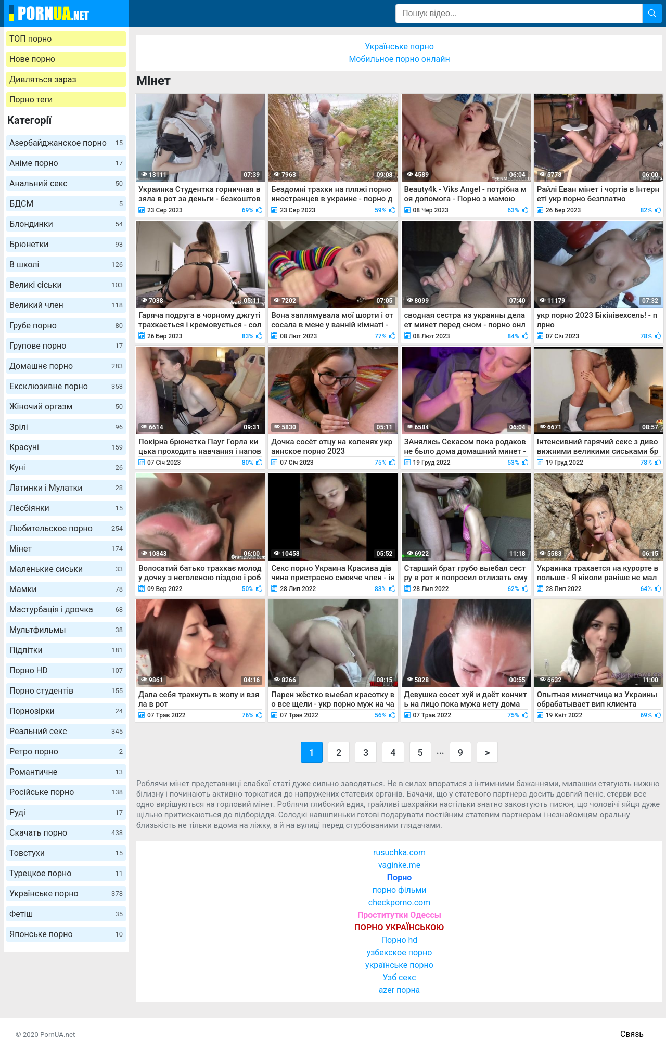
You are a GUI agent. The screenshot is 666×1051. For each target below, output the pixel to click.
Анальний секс (66, 183)
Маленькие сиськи (66, 569)
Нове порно (32, 59)
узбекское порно (399, 952)
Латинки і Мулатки (66, 488)
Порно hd (399, 940)
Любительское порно (66, 528)
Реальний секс (66, 731)
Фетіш (66, 914)
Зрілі (66, 427)
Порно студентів (66, 691)
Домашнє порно (66, 366)
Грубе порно (66, 325)
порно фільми (399, 890)
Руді (66, 812)
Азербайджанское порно (66, 143)
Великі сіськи (66, 285)
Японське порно (66, 934)
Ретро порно (66, 752)
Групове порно (66, 346)
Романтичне (66, 772)
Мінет (66, 549)
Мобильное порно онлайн (399, 59)
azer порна (399, 990)
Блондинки (66, 224)
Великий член (66, 305)
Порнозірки (66, 711)
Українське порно (66, 894)
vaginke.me (399, 865)
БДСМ (66, 204)
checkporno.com (399, 902)
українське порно (399, 965)
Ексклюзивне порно (66, 386)
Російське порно (66, 792)
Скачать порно (66, 833)
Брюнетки (66, 244)
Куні (66, 467)
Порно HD (66, 670)
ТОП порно (30, 39)
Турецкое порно (66, 873)
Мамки (66, 589)
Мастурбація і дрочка (66, 609)
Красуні (66, 447)
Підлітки (66, 650)
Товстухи (66, 853)
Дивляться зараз (42, 79)
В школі (66, 265)
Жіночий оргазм (66, 407)
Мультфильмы (66, 630)
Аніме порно (66, 163)
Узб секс (399, 977)
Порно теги (31, 100)
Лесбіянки (66, 508)
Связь (632, 1034)
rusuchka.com (399, 852)
